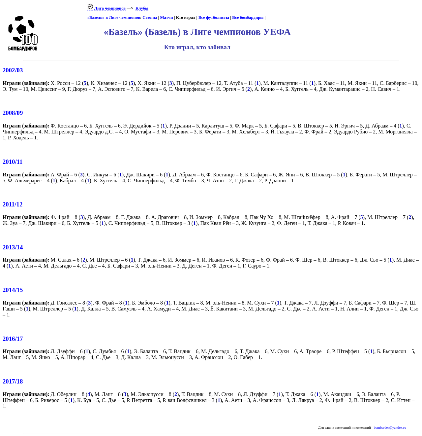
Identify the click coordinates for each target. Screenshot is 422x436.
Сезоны (149, 17)
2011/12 (12, 204)
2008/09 (13, 112)
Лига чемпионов (106, 8)
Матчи (166, 17)
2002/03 (13, 70)
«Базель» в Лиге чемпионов (113, 17)
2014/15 (13, 289)
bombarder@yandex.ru (390, 427)
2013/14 (13, 247)
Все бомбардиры (247, 17)
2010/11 (12, 161)
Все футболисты (213, 17)
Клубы (142, 8)
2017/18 (13, 381)
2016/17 (13, 338)
